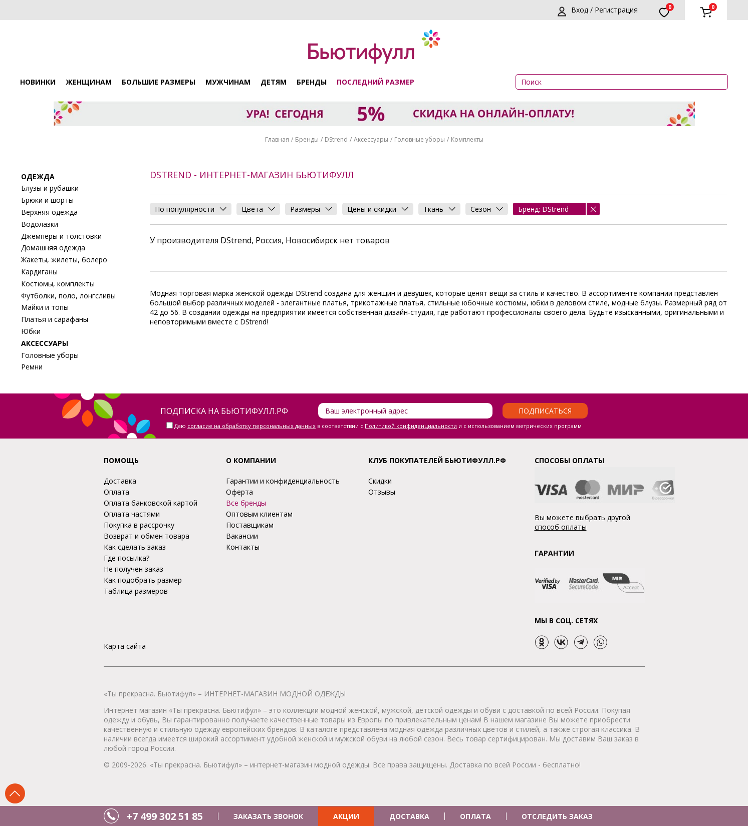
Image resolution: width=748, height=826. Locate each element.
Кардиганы (39, 271)
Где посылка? (126, 558)
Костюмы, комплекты (58, 283)
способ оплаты (561, 527)
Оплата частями (132, 514)
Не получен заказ (133, 569)
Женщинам (89, 82)
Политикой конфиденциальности (411, 426)
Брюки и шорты (47, 200)
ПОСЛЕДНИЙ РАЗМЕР (375, 82)
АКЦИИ (346, 816)
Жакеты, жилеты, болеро (64, 259)
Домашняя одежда (53, 247)
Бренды (312, 82)
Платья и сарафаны (54, 319)
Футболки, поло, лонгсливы (68, 295)
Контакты (243, 547)
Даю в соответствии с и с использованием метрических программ (378, 426)
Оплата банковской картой (150, 503)
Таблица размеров (136, 591)
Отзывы (381, 492)
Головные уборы (419, 139)
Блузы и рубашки (50, 188)
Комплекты (467, 139)
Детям (274, 82)
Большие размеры (158, 82)
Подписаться (545, 411)
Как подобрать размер (143, 580)
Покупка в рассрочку (139, 525)
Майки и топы (45, 307)
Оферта (239, 492)
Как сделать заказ (135, 547)
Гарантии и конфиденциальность (283, 481)
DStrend (336, 139)
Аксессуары (371, 139)
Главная (277, 139)
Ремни (32, 366)
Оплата (116, 492)
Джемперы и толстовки (61, 236)
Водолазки (39, 224)
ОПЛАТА (475, 816)
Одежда (38, 176)
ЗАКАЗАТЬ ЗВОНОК (268, 816)
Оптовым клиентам (259, 514)
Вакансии (242, 536)
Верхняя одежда (49, 212)
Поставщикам (250, 525)
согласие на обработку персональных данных (251, 426)
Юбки (31, 331)
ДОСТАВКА (409, 816)
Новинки (38, 82)
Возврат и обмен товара (146, 536)
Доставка (120, 481)
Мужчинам (228, 82)
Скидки (380, 481)
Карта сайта (125, 646)
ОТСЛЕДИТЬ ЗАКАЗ (557, 816)
